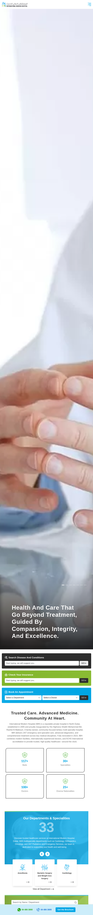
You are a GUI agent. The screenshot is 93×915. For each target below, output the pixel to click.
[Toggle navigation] (89, 4)
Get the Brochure (66, 910)
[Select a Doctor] (60, 697)
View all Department (43, 889)
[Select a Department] (23, 697)
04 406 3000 (25, 909)
